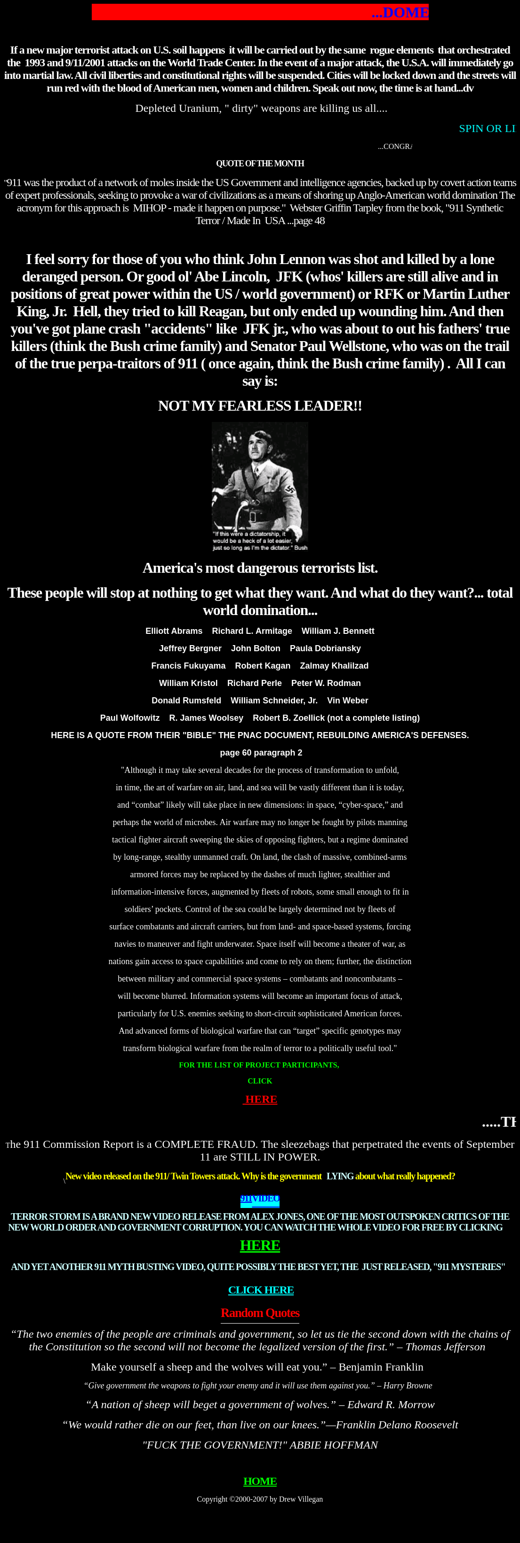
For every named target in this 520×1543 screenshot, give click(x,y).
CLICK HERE (261, 1290)
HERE (259, 1099)
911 (246, 1198)
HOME (260, 1481)
